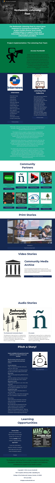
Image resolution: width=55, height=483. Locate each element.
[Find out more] (15, 122)
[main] (27, 12)
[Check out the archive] (38, 276)
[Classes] (15, 455)
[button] (53, 1)
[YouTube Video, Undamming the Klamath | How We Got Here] (40, 290)
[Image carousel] (29, 233)
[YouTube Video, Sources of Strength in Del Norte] (15, 290)
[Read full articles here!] (29, 248)
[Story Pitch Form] (40, 369)
